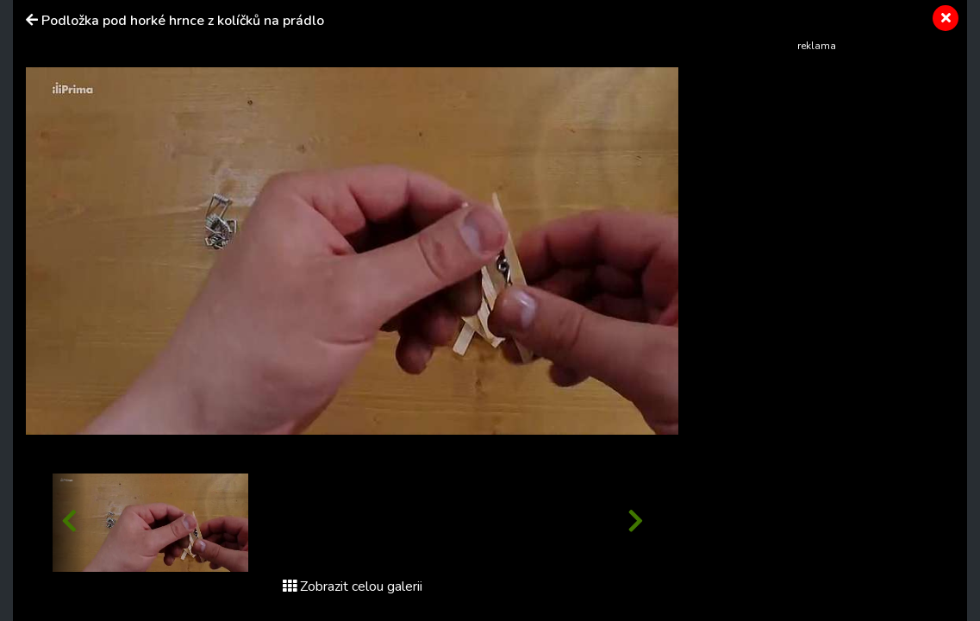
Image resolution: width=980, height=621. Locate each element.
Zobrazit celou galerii (352, 586)
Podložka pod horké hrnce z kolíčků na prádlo (182, 20)
